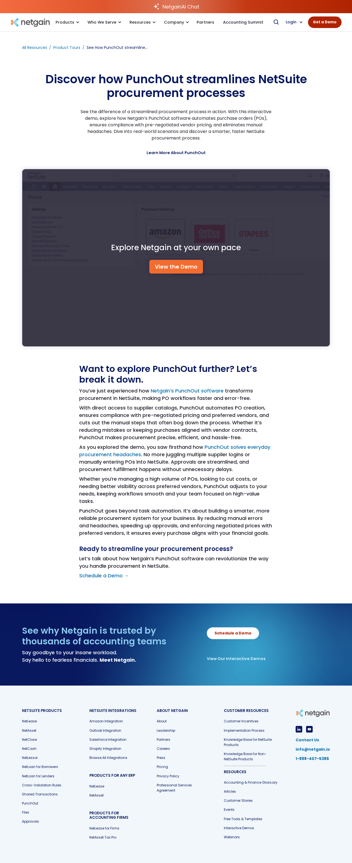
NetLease (29, 721)
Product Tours (66, 47)
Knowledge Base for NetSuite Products (247, 742)
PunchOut (30, 803)
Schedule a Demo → (104, 575)
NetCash (29, 748)
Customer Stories (238, 800)
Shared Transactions (40, 794)
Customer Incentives (241, 721)
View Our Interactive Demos (236, 658)
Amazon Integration (106, 721)
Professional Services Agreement (174, 788)
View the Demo (176, 267)
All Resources (34, 47)
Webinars (232, 837)
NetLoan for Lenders (38, 776)
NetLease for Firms (104, 828)
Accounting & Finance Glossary (250, 782)
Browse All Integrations (108, 757)
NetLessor (30, 757)
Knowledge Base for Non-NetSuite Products (245, 756)
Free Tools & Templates (243, 819)
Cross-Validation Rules (41, 785)
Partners (163, 739)
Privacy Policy (168, 776)
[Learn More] (176, 153)
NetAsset (29, 730)
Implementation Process (244, 730)
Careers (163, 748)
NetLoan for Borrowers (40, 766)
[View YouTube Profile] (309, 729)
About (162, 721)
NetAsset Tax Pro (102, 837)
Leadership (166, 730)
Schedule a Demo (233, 633)
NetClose (29, 739)
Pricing (162, 766)
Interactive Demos (239, 828)
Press (161, 757)
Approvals (30, 821)
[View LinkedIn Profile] (299, 729)
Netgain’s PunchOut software (187, 390)
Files (25, 812)
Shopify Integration (105, 748)
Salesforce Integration (108, 739)
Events (229, 809)
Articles (230, 791)
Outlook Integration (105, 730)
